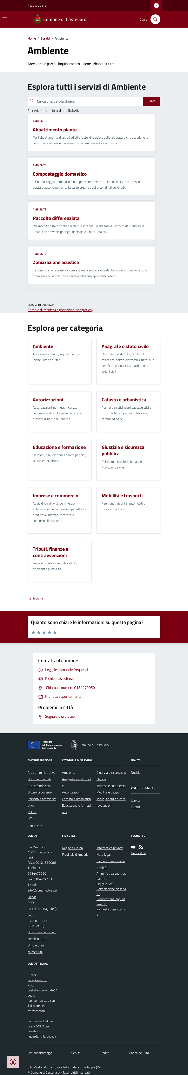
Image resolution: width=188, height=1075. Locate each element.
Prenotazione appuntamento (110, 901)
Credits (104, 1052)
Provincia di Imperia (75, 854)
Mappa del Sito (138, 1052)
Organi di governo (40, 792)
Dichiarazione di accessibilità (110, 864)
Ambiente (39, 121)
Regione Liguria (37, 5)
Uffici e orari (36, 945)
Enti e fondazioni (39, 785)
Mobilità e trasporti (109, 792)
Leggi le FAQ (105, 883)
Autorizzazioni (71, 792)
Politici (32, 812)
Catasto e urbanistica (76, 798)
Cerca (151, 100)
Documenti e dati (39, 779)
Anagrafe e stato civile (76, 782)
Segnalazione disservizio (111, 891)
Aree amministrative (41, 772)
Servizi (45, 38)
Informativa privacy (109, 847)
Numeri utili (35, 951)
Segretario (35, 825)
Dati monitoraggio (40, 1052)
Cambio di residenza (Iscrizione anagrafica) (60, 310)
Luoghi (135, 800)
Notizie (135, 772)
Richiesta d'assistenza (110, 912)
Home (32, 38)
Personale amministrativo (42, 802)
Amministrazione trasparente (111, 876)
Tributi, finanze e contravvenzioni (111, 802)
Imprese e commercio (111, 785)
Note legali (103, 854)
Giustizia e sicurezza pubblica (111, 776)
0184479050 (37, 873)
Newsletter (138, 853)
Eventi (135, 806)
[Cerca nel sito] (153, 19)
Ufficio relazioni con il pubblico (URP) (42, 935)
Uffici (31, 818)
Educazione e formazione (76, 808)
